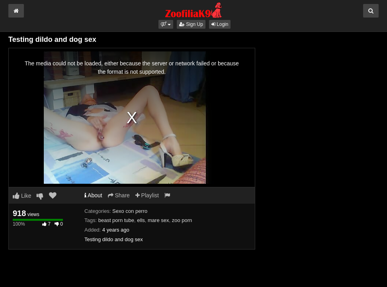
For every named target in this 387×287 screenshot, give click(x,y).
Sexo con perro (129, 211)
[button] (165, 24)
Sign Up (191, 24)
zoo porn (182, 220)
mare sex (158, 220)
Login (220, 24)
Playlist (147, 195)
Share (119, 195)
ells (141, 220)
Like (22, 196)
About (93, 195)
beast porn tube (116, 220)
